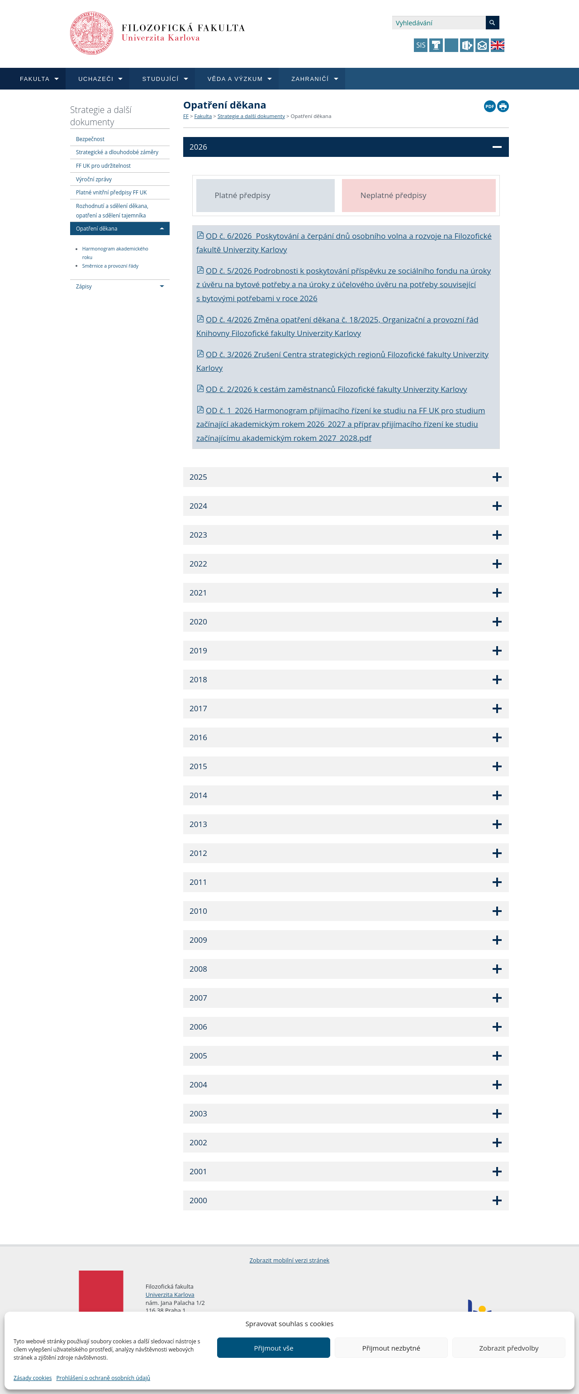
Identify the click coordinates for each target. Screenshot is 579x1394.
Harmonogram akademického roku (115, 253)
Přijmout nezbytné (391, 1347)
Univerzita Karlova (170, 1294)
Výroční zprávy (94, 179)
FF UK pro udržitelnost (103, 165)
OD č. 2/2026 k (228, 389)
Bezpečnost (90, 138)
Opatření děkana (96, 228)
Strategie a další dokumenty (101, 116)
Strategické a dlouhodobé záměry (117, 152)
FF (186, 116)
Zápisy (84, 286)
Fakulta (203, 116)
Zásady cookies (33, 1378)
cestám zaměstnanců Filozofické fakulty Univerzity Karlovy (363, 389)
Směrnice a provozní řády (110, 266)
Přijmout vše (273, 1347)
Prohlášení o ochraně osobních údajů (103, 1378)
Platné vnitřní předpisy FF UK (111, 192)
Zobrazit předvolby (508, 1347)
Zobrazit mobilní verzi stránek (290, 1260)
